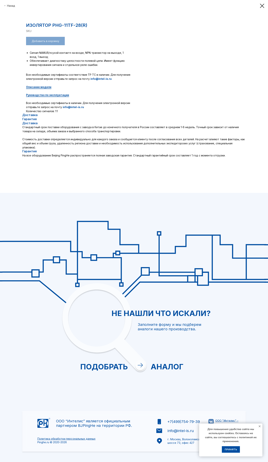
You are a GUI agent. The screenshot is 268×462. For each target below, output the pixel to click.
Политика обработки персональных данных (66, 438)
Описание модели (38, 87)
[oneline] (189, 339)
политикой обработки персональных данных (187, 369)
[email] (189, 319)
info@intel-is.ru (101, 78)
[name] (189, 308)
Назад (11, 5)
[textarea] (189, 355)
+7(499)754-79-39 (183, 421)
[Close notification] (259, 426)
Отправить (171, 381)
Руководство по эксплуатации (47, 95)
